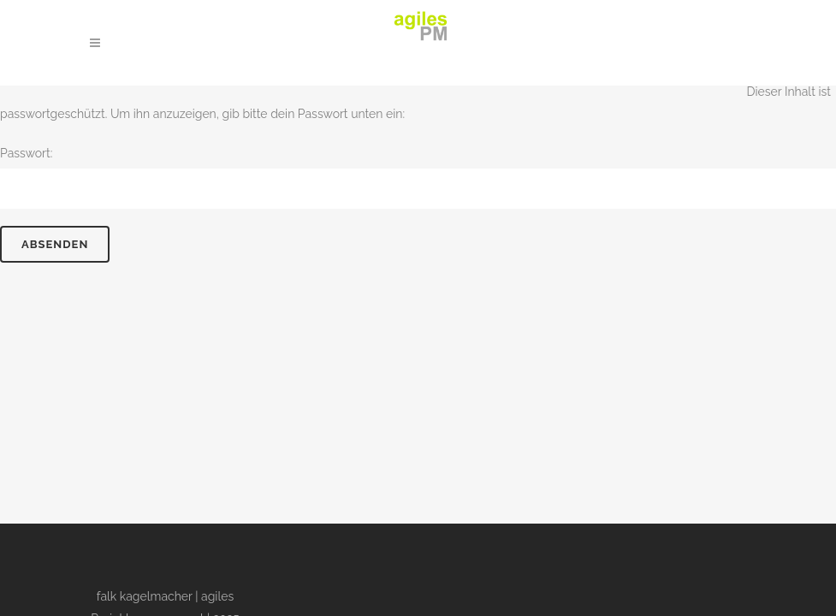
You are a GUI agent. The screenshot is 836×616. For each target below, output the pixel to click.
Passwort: (418, 177)
